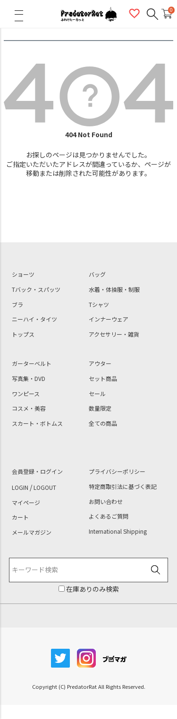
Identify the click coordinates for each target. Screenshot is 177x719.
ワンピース (26, 393)
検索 (155, 570)
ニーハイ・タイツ (34, 319)
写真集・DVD (28, 378)
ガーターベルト (31, 363)
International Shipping (118, 531)
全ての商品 (103, 423)
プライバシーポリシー (117, 471)
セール (97, 393)
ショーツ (23, 274)
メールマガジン (31, 532)
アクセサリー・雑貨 (114, 334)
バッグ (97, 274)
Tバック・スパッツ (36, 289)
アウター (100, 363)
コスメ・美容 (29, 408)
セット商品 (103, 378)
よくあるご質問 (108, 516)
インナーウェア (108, 319)
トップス (23, 334)
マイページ (26, 502)
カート (20, 517)
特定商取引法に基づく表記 (123, 486)
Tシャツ (99, 304)
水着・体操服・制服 (114, 289)
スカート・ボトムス (37, 423)
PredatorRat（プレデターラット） (89, 14)
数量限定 (100, 408)
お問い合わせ (106, 501)
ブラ (17, 304)
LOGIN (20, 487)
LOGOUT (45, 487)
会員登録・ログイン (37, 471)
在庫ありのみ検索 (92, 589)
